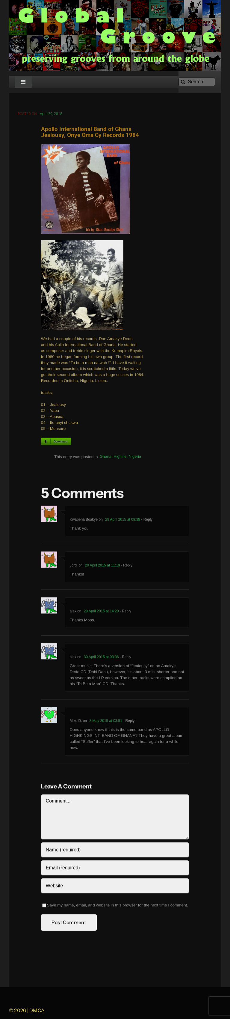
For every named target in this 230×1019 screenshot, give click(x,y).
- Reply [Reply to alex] (125, 612)
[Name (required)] (115, 851)
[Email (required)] (115, 869)
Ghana (105, 458)
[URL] (115, 887)
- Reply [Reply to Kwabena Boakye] (146, 521)
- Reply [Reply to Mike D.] (128, 722)
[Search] (196, 81)
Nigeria (135, 458)
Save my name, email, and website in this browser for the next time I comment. (117, 906)
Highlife (120, 458)
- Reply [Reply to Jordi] (126, 567)
